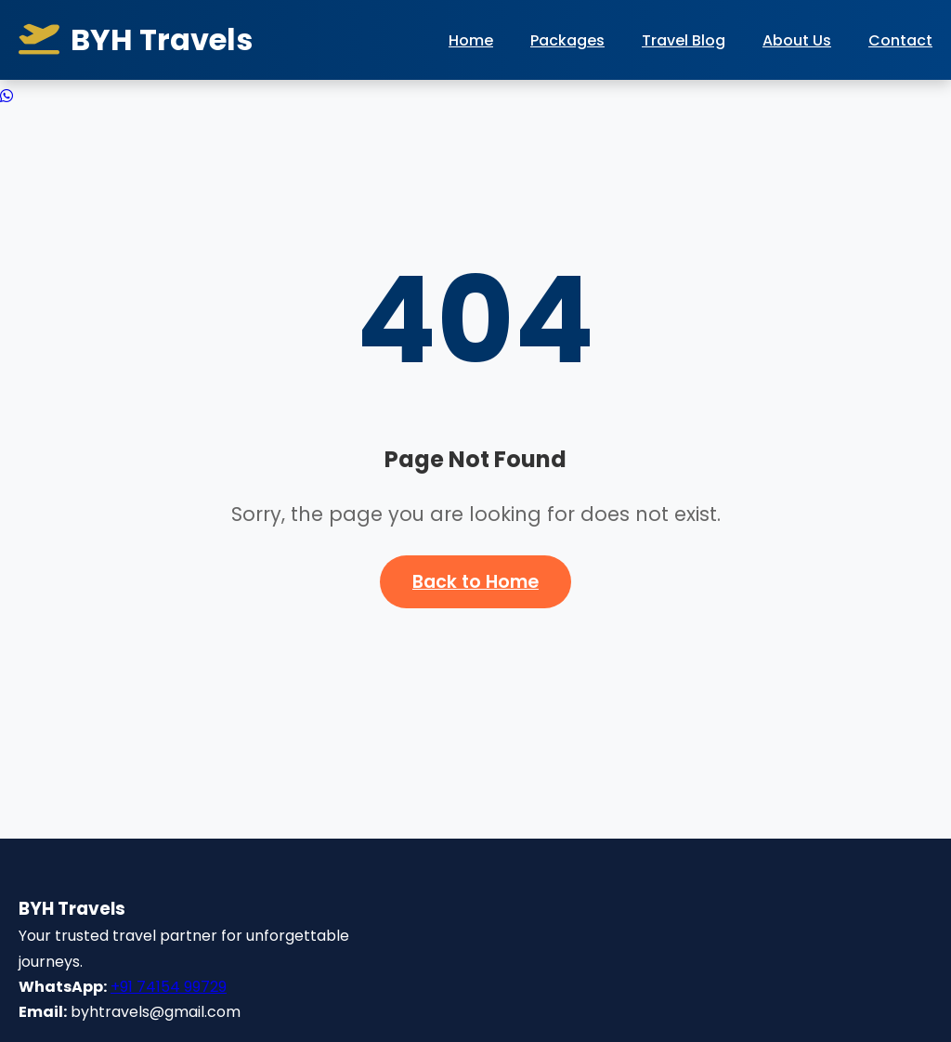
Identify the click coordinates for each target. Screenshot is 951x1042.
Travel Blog (683, 40)
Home (471, 40)
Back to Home (475, 581)
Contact (900, 40)
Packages (567, 40)
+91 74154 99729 (169, 986)
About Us (796, 40)
